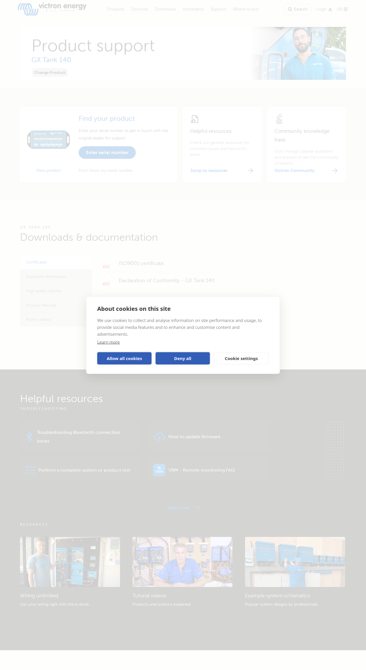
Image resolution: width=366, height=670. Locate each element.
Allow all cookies (124, 358)
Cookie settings (241, 358)
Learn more (108, 342)
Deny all (182, 358)
